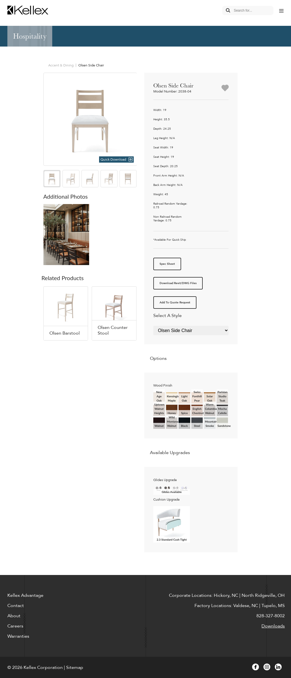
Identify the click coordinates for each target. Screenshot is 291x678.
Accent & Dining (61, 65)
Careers (15, 626)
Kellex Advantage (25, 595)
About (13, 616)
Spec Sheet (167, 264)
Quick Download (113, 159)
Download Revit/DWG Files (178, 283)
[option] (90, 119)
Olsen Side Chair (91, 65)
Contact (15, 606)
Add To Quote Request (175, 303)
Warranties (18, 636)
